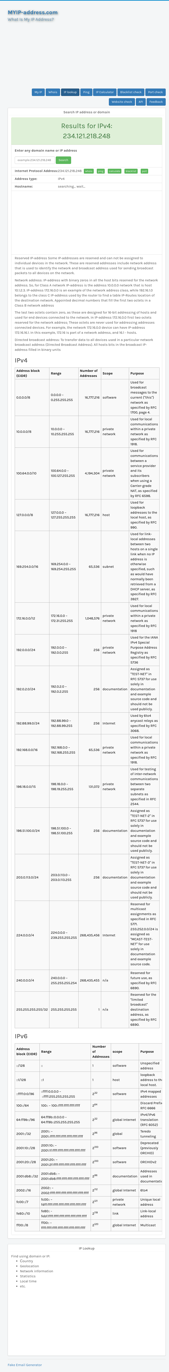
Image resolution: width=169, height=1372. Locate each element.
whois (88, 171)
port (144, 171)
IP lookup (70, 92)
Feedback (156, 102)
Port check (155, 92)
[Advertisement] (87, 53)
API (141, 102)
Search (63, 160)
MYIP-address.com (33, 12)
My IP (38, 92)
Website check (122, 102)
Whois (53, 92)
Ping (86, 92)
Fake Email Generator (25, 1365)
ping (101, 171)
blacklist (131, 171)
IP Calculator (105, 92)
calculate (114, 171)
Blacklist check (131, 92)
